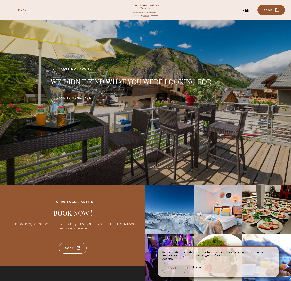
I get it (174, 268)
